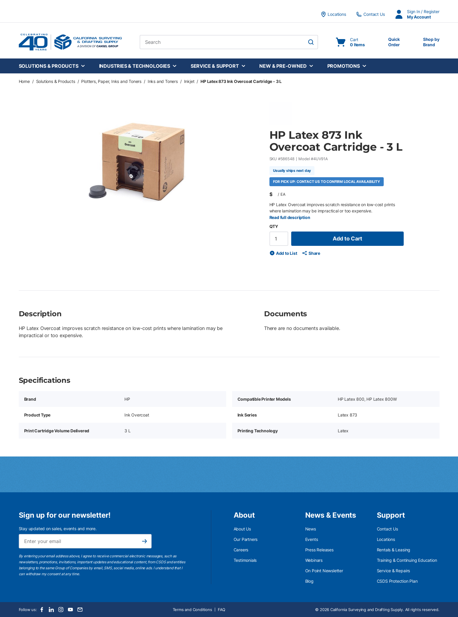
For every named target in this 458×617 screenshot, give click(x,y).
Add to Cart (347, 238)
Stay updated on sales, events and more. (58, 528)
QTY (273, 226)
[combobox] (229, 42)
